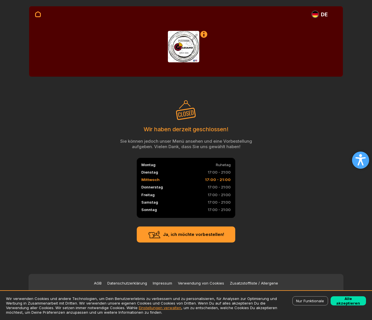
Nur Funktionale (310, 301)
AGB (98, 283)
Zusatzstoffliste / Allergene (254, 283)
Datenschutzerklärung (127, 283)
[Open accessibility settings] (360, 160)
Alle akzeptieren (348, 300)
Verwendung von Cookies (201, 283)
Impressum (162, 283)
